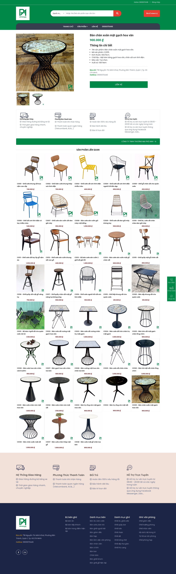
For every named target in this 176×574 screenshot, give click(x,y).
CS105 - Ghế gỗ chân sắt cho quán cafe (145, 185)
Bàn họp (93, 536)
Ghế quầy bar (120, 524)
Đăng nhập (156, 2)
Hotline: (19, 542)
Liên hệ (118, 84)
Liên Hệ (95, 26)
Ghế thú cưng (120, 547)
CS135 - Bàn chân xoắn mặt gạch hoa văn (145, 406)
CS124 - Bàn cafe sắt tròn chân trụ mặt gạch (117, 332)
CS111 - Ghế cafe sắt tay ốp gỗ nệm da (30, 258)
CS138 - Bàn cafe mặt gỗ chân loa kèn (88, 443)
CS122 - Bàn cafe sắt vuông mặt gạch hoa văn (58, 332)
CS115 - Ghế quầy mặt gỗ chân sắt (145, 257)
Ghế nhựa (118, 532)
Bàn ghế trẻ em (96, 559)
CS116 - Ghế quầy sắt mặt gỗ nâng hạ (30, 295)
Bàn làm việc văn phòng (100, 540)
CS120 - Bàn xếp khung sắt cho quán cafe (144, 295)
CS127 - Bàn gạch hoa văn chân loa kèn (58, 369)
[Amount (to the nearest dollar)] (89, 13)
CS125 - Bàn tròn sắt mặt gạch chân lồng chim (143, 332)
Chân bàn (94, 555)
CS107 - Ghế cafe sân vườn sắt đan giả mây (59, 222)
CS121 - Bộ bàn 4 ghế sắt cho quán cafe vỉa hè (30, 332)
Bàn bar (93, 551)
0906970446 (143, 2)
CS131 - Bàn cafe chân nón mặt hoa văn (29, 406)
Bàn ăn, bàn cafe (97, 521)
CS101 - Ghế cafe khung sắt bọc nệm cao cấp (29, 185)
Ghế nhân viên (145, 528)
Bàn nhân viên (96, 544)
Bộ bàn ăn (69, 521)
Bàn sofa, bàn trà (97, 524)
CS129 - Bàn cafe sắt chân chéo (116, 368)
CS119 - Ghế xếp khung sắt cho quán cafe (115, 295)
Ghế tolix (118, 528)
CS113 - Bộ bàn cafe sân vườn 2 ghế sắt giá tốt (87, 258)
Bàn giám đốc (96, 532)
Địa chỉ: (19, 535)
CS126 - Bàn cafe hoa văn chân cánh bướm (29, 369)
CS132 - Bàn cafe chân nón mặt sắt (58, 406)
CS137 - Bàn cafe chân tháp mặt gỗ (58, 443)
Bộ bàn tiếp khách (72, 524)
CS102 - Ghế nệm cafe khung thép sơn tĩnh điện (59, 185)
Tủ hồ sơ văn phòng (147, 536)
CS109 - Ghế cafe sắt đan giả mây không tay (116, 222)
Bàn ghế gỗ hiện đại (98, 563)
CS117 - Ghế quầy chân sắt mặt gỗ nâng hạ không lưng (59, 295)
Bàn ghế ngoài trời (97, 528)
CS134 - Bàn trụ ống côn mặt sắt (116, 405)
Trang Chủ (68, 26)
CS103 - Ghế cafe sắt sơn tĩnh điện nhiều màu (88, 185)
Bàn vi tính (94, 547)
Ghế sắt (117, 536)
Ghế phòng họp (145, 540)
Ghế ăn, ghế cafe (121, 521)
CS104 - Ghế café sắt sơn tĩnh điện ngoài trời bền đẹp (117, 185)
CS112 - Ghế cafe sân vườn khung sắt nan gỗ (58, 258)
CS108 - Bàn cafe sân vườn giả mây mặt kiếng (86, 222)
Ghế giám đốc (145, 521)
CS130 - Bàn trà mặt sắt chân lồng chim (145, 369)
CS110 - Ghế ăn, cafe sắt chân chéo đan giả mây (143, 222)
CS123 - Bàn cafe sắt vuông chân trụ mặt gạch (87, 332)
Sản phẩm (82, 26)
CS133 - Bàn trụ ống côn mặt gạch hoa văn (88, 406)
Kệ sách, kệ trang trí (147, 532)
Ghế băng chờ (120, 540)
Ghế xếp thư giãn (121, 544)
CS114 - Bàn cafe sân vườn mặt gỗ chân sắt (117, 258)
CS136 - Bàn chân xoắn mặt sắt (29, 442)
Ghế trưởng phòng (147, 524)
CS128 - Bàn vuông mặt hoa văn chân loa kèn (87, 369)
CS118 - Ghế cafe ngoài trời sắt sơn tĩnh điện (88, 295)
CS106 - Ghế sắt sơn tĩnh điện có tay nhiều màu (29, 222)
